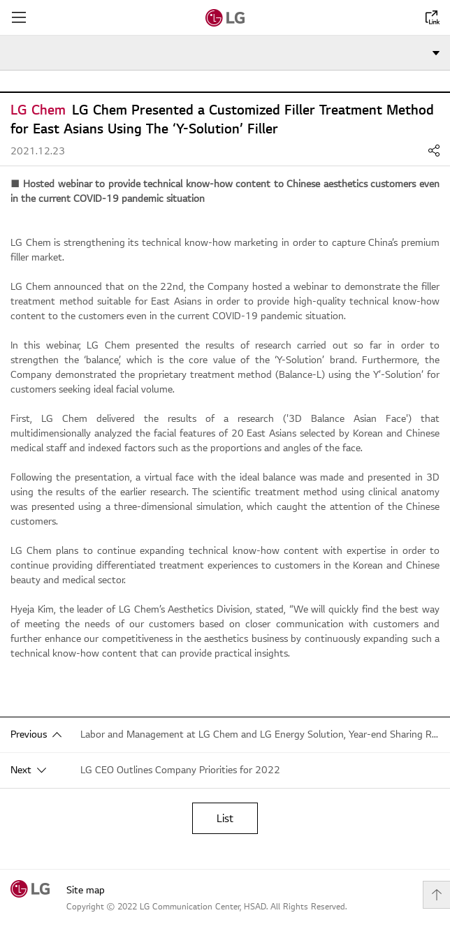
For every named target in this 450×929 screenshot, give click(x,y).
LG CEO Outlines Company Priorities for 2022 (180, 770)
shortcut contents (0, 0)
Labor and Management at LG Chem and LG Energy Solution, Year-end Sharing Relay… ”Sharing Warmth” (260, 734)
